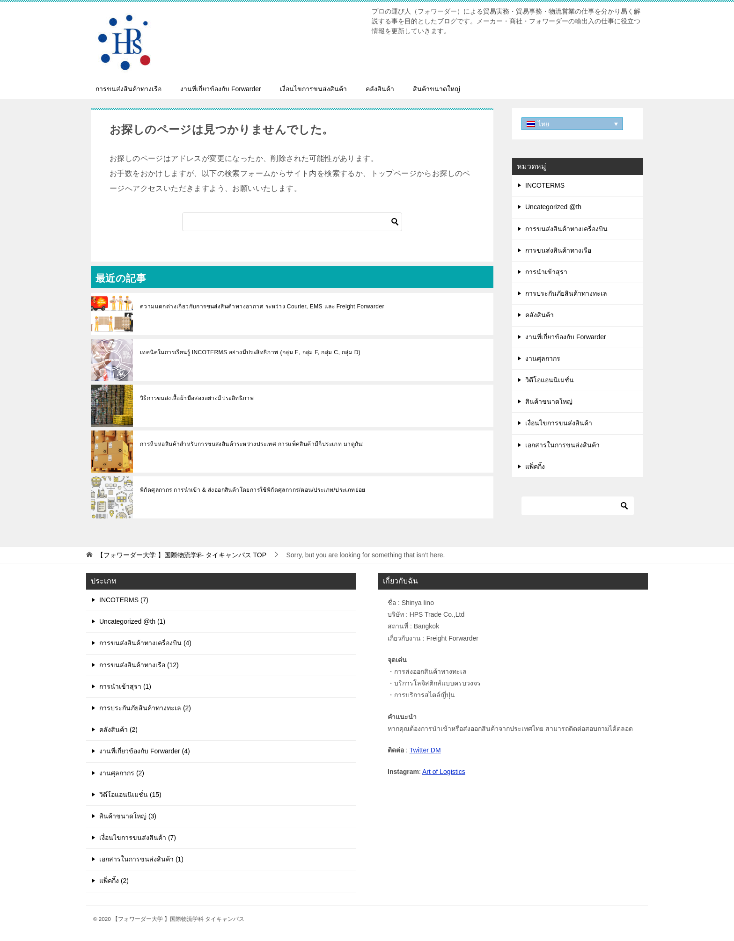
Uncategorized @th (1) (132, 621)
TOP (181, 555)
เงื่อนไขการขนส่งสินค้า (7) (137, 837)
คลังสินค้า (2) (118, 729)
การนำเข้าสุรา (546, 272)
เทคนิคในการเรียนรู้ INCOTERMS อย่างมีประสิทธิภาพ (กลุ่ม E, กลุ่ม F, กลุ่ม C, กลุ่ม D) (250, 352)
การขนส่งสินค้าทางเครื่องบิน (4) (145, 643)
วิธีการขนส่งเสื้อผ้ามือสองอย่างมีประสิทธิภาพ (197, 398)
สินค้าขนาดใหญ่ (436, 89)
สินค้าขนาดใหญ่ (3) (127, 816)
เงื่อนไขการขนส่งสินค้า (313, 89)
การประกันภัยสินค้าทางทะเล (566, 293)
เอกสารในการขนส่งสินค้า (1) (141, 859)
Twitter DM (425, 750)
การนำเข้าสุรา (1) (125, 686)
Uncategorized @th (553, 207)
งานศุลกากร (542, 358)
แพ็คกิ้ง (535, 466)
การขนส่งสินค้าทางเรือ (128, 89)
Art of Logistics (443, 771)
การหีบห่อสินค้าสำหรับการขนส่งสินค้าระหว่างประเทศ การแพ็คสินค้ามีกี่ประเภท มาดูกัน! (252, 444)
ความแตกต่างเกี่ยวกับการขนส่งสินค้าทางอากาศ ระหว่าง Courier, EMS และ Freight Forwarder (262, 306)
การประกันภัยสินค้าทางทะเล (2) (145, 708)
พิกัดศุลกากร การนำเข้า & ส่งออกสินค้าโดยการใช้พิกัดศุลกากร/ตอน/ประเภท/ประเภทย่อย (253, 490)
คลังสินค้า (380, 89)
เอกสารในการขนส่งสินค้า (562, 445)
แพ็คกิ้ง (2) (114, 880)
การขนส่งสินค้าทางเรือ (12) (139, 665)
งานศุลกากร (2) (121, 773)
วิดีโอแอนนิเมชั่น (549, 380)
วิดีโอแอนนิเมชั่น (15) (130, 794)
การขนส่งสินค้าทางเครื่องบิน (566, 229)
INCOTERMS (545, 185)
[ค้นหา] (292, 221)
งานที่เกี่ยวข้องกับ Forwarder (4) (144, 751)
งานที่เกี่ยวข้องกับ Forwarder (220, 89)
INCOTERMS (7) (123, 600)
